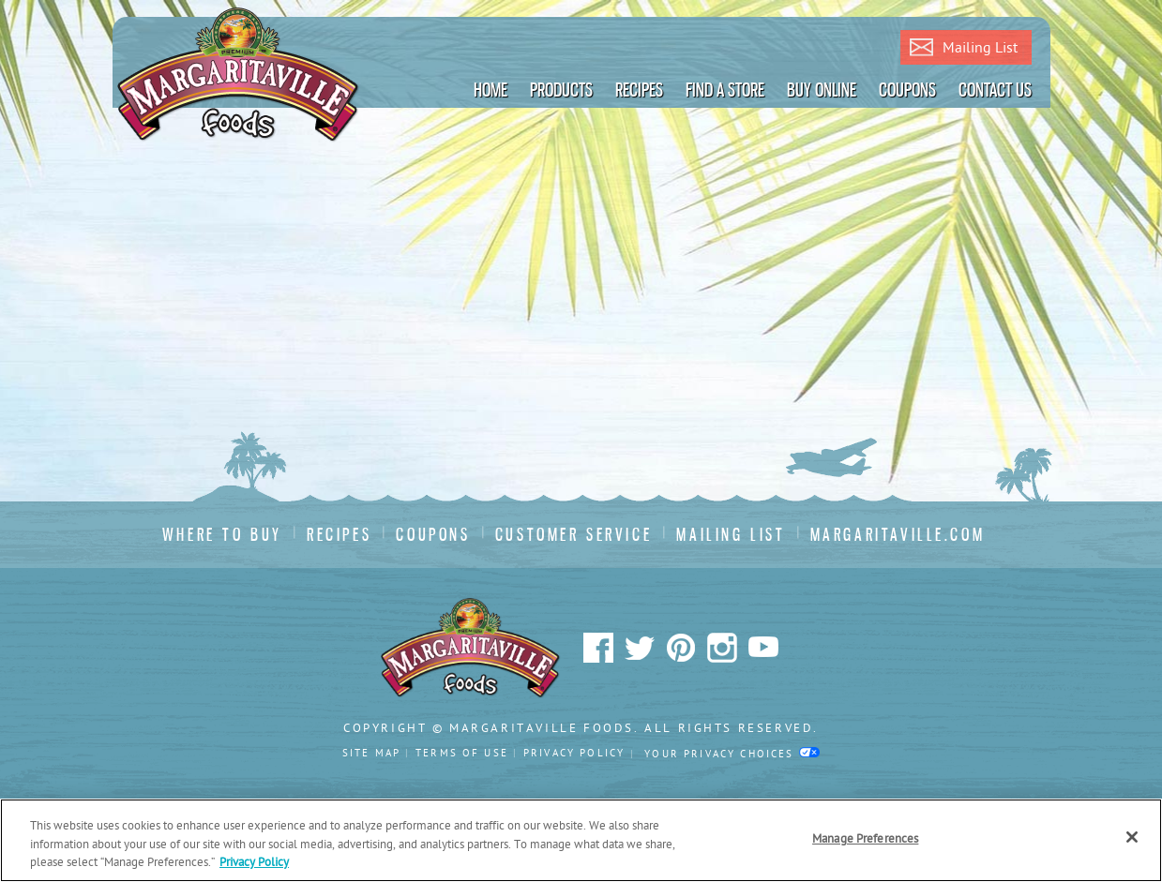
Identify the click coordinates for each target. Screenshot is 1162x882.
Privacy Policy (574, 753)
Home (490, 90)
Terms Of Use (461, 753)
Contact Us (995, 90)
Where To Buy (222, 535)
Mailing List (964, 48)
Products (561, 90)
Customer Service (573, 535)
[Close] (1132, 837)
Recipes (639, 90)
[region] (581, 840)
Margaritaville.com (898, 535)
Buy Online (821, 90)
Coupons (907, 90)
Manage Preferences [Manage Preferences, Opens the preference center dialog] (865, 839)
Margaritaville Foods (238, 74)
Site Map (371, 753)
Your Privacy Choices (732, 754)
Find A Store (725, 90)
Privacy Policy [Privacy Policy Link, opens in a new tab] (254, 863)
